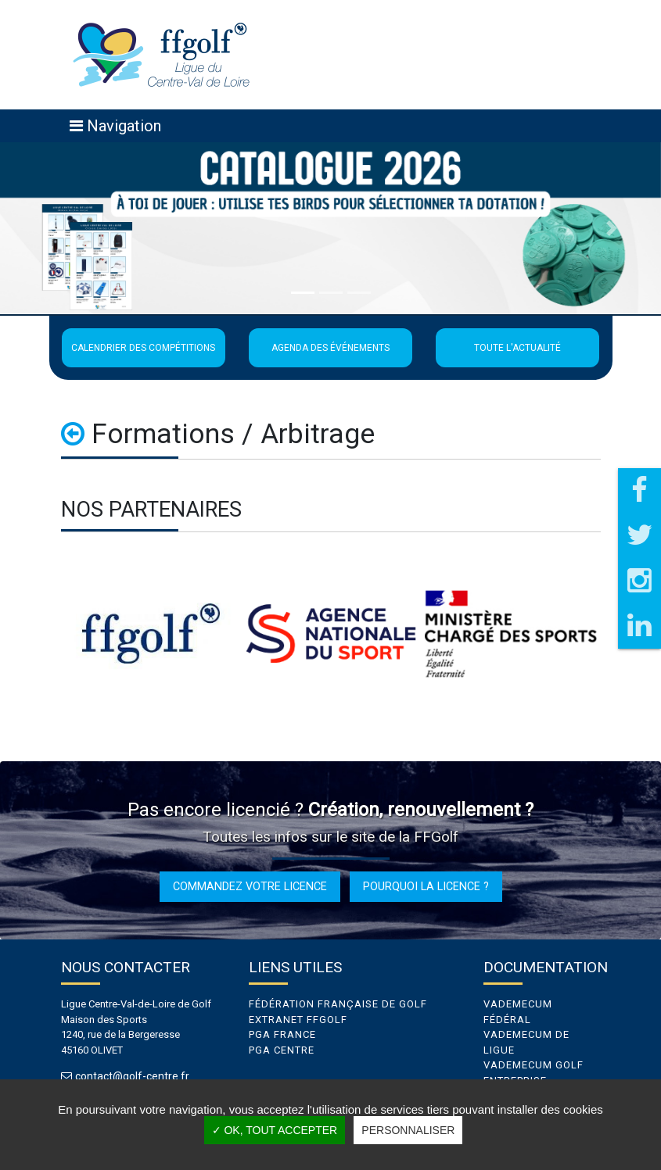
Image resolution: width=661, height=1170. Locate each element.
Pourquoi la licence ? (426, 886)
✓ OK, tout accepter (275, 1130)
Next (612, 634)
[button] (49, 228)
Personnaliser (407, 1130)
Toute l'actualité (517, 347)
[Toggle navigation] (115, 125)
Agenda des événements (330, 347)
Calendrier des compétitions (143, 347)
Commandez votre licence (250, 886)
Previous (49, 634)
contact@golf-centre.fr (134, 1076)
